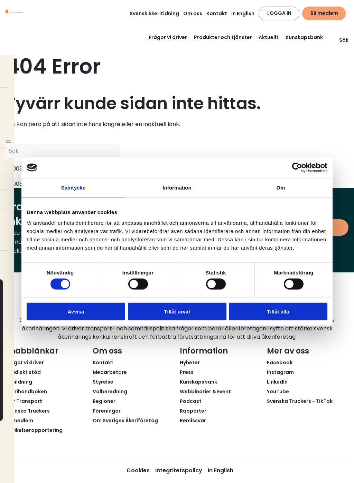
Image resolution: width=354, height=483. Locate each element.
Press (187, 372)
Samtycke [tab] (73, 187)
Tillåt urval (177, 312)
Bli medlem (324, 13)
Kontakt (216, 13)
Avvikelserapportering (34, 430)
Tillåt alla (278, 312)
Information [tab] (177, 187)
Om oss (192, 13)
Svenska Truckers (28, 410)
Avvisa (76, 312)
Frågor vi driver (168, 37)
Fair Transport (24, 401)
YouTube (278, 391)
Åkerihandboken (26, 391)
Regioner (104, 401)
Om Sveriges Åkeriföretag (125, 420)
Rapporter (193, 410)
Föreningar (107, 410)
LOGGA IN (279, 13)
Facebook (279, 362)
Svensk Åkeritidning (154, 13)
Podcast (191, 401)
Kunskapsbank (304, 37)
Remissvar (193, 420)
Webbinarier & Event (205, 391)
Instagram (280, 372)
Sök (339, 40)
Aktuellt (269, 37)
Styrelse (103, 381)
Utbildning (19, 381)
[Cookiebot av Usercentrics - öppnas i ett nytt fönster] (297, 167)
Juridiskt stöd (23, 372)
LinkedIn (277, 381)
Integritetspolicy (178, 470)
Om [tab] (280, 187)
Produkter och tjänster (223, 37)
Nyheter (190, 362)
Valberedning (110, 391)
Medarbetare (110, 372)
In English (242, 13)
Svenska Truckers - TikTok (300, 401)
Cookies (138, 470)
